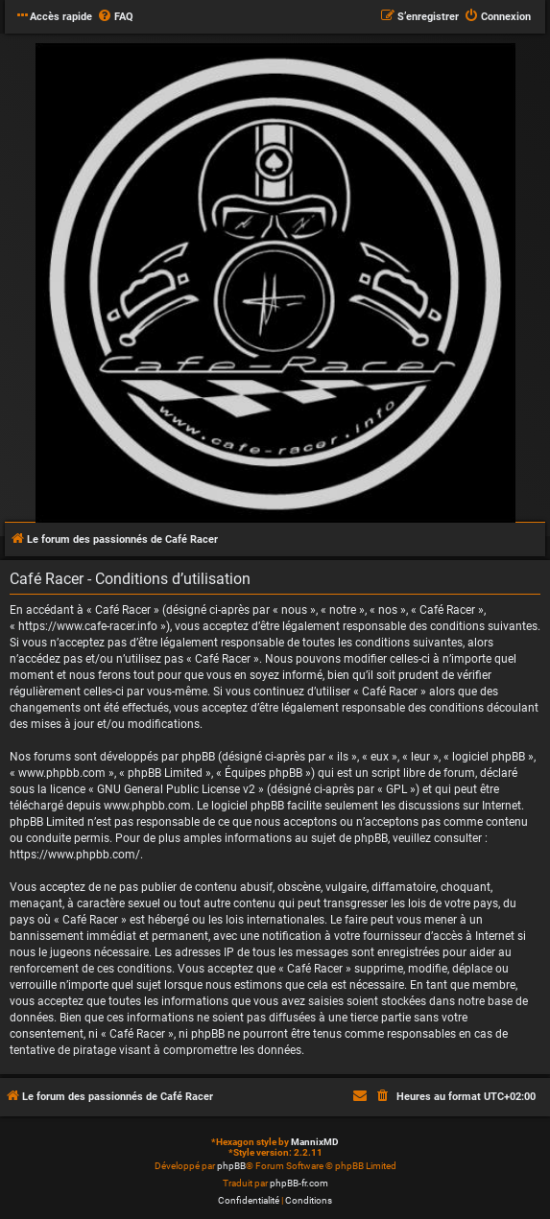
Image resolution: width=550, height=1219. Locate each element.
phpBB (231, 1165)
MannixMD (315, 1142)
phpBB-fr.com (299, 1183)
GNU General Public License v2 (176, 789)
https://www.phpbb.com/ (75, 854)
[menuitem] (115, 17)
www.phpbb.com (147, 805)
